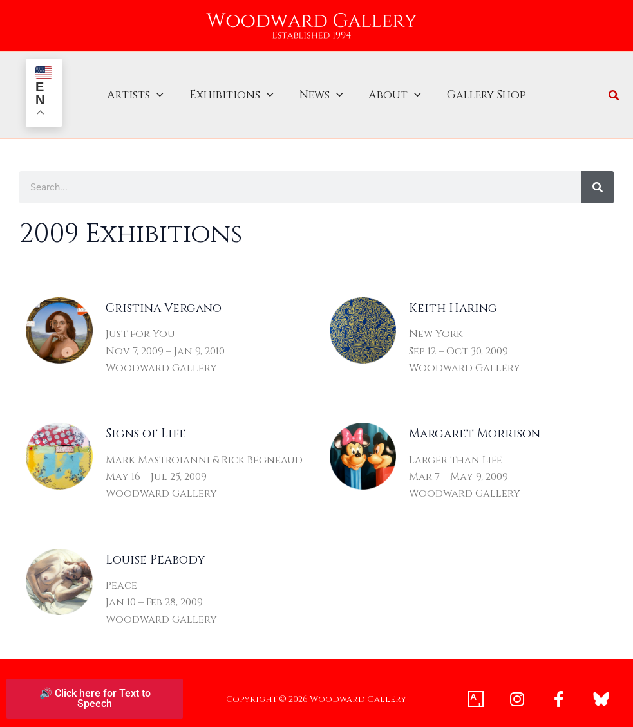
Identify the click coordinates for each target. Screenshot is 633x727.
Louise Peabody (155, 549)
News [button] (321, 90)
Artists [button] (141, 90)
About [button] (391, 90)
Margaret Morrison (474, 424)
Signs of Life (146, 424)
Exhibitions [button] (235, 90)
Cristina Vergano (164, 298)
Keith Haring (453, 298)
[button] (163, 90)
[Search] (597, 176)
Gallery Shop (480, 90)
